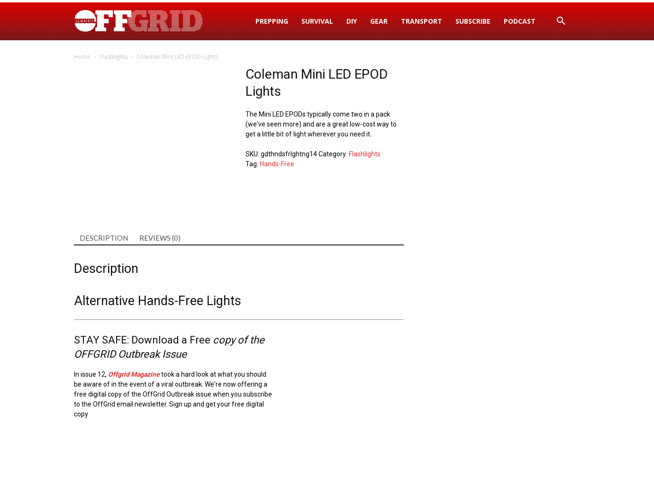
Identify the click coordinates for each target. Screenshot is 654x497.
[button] (561, 21)
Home (82, 57)
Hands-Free (277, 164)
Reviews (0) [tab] (160, 238)
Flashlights (113, 57)
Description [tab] (104, 238)
